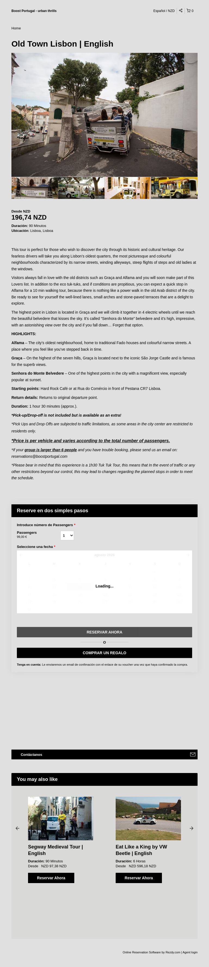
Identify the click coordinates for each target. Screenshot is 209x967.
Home (16, 28)
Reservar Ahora (51, 878)
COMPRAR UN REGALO (104, 653)
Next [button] (191, 828)
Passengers (38, 535)
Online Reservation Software (142, 952)
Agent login (190, 952)
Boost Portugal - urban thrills (34, 11)
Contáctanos (31, 755)
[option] (34, 188)
